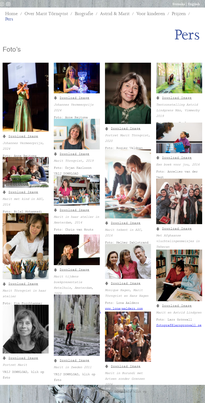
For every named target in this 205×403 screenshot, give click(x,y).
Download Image (20, 136)
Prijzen (179, 13)
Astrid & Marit (115, 13)
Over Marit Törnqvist (46, 13)
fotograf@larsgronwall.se (178, 326)
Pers (9, 19)
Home (11, 13)
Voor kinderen (150, 13)
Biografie (84, 13)
